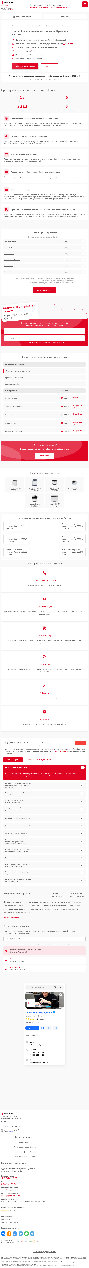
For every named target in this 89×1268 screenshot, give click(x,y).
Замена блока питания (11, 242)
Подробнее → (77, 398)
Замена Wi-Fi (8, 248)
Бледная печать (11, 398)
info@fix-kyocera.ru (9, 1190)
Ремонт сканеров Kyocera (24, 1156)
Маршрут (32, 1028)
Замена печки (8, 266)
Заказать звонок (45, 456)
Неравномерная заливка (14, 432)
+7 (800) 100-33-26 (59, 5)
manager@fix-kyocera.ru (11, 1196)
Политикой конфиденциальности (64, 944)
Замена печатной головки (12, 260)
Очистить (80, 743)
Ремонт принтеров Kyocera (25, 1147)
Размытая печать (11, 423)
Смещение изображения (14, 406)
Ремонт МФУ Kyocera (22, 1142)
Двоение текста (11, 415)
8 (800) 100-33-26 (8, 1184)
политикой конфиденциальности (54, 342)
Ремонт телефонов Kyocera (25, 1152)
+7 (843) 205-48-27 (40, 5)
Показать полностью (11, 917)
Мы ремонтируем (22, 16)
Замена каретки (9, 254)
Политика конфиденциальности (44, 1252)
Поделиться (3, 1233)
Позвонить (65, 16)
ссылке (11, 1131)
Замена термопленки (10, 272)
